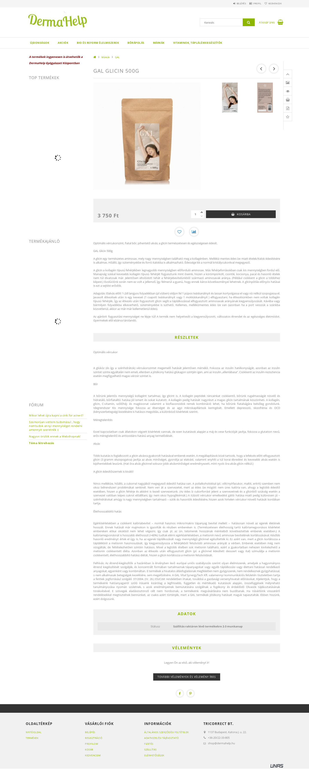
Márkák (159, 43)
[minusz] (202, 216)
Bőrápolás (135, 43)
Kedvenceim (93, 755)
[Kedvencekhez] (179, 232)
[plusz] (202, 212)
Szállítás (150, 749)
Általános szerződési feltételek (166, 732)
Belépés (233, 3)
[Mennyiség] (195, 214)
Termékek (32, 738)
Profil (253, 3)
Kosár (89, 749)
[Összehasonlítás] (194, 232)
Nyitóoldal (33, 732)
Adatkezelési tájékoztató (161, 738)
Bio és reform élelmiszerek (98, 43)
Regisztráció (93, 738)
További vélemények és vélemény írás (187, 677)
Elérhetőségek (154, 755)
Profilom (91, 743)
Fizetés (148, 743)
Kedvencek (273, 3)
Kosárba (244, 214)
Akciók (63, 43)
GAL (117, 57)
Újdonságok (39, 43)
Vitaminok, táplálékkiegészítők (197, 43)
